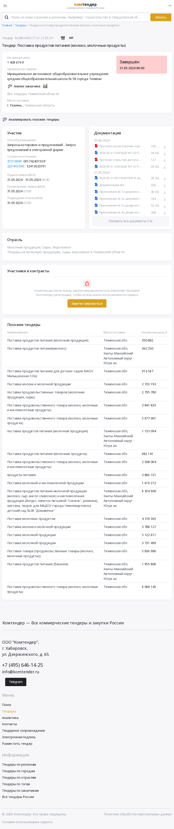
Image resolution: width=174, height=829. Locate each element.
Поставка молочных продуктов (31, 519)
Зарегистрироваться (87, 304)
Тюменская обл (115, 340)
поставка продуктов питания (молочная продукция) (47, 431)
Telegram (16, 682)
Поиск (6, 705)
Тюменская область (40, 105)
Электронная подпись (19, 737)
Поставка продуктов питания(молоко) (36, 348)
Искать (160, 18)
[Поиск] (6, 17)
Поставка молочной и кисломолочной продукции (45, 483)
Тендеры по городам (18, 771)
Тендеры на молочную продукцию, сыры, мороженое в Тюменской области (66, 252)
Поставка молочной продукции (31, 535)
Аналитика (10, 718)
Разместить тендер (17, 744)
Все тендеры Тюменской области (33, 94)
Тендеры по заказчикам (20, 791)
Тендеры (9, 711)
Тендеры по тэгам (16, 784)
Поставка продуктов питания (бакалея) (37, 564)
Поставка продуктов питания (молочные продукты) (47, 454)
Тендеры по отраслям (19, 778)
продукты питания (21, 475)
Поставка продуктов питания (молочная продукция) (47, 340)
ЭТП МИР (14, 161)
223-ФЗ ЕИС (16, 166)
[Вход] (169, 5)
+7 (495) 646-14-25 (22, 665)
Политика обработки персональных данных (138, 814)
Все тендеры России (18, 797)
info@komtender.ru (20, 672)
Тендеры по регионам (19, 765)
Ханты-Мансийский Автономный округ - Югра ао (119, 358)
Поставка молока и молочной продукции (39, 384)
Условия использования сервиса (27, 822)
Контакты (9, 724)
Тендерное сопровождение (23, 731)
